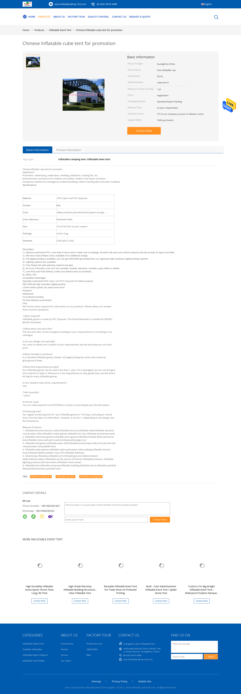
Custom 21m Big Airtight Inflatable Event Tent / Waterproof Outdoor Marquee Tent (201, 591)
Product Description (68, 150)
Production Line (94, 643)
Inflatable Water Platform (35, 655)
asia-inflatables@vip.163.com (70, 4)
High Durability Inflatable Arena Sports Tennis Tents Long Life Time (39, 590)
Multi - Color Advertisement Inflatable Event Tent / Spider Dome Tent (161, 590)
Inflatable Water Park (33, 643)
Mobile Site (144, 681)
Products (44, 16)
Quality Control (100, 16)
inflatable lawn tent (65, 476)
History (64, 649)
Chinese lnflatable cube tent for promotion (99, 30)
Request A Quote (142, 16)
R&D (88, 655)
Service (64, 655)
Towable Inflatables (32, 649)
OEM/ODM (91, 649)
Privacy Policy (120, 681)
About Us (60, 16)
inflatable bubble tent (41, 476)
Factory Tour (77, 16)
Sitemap (96, 681)
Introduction (67, 643)
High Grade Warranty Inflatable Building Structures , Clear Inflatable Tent (79, 590)
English (208, 4)
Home (29, 16)
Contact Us (121, 16)
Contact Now (144, 131)
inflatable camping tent (91, 476)
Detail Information (37, 150)
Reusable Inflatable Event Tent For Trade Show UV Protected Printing (120, 590)
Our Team (66, 660)
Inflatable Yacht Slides (34, 660)
